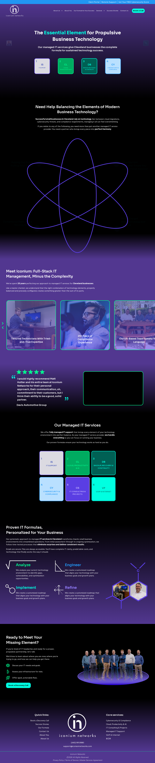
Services (100, 10)
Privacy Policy (58, 760)
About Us (58, 10)
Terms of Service (71, 760)
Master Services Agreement (91, 760)
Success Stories (112, 11)
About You (68, 11)
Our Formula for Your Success (84, 11)
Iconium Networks (77, 754)
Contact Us (124, 11)
